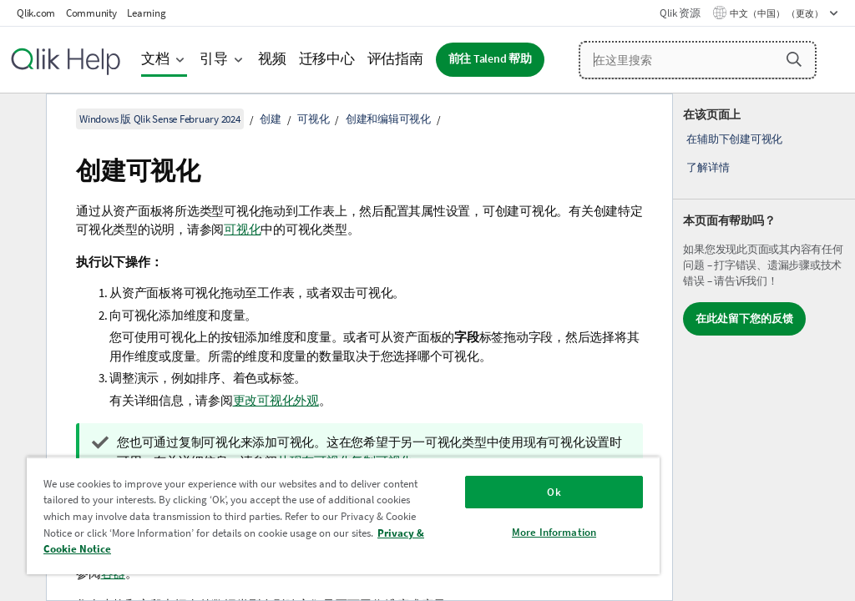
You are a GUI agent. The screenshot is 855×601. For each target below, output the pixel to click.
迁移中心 (327, 59)
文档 (155, 59)
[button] (794, 59)
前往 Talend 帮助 (490, 59)
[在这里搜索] (697, 60)
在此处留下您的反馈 (744, 318)
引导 (214, 59)
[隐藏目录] (20, 119)
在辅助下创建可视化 (734, 139)
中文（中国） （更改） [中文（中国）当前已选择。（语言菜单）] (777, 13)
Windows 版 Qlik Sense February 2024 (159, 119)
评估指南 (395, 59)
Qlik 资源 (680, 13)
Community (91, 13)
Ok (553, 492)
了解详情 (707, 167)
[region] (343, 515)
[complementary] (764, 347)
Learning (146, 13)
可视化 (313, 119)
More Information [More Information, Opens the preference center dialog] (554, 532)
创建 (270, 119)
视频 (272, 59)
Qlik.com (36, 13)
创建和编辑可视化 (388, 119)
